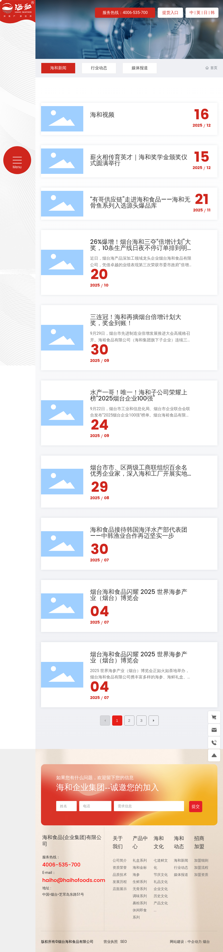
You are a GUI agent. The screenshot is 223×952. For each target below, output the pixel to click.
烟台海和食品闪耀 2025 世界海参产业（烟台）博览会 (138, 595)
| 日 (205, 12)
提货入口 (170, 12)
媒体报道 (140, 67)
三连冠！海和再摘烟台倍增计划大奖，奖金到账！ (135, 320)
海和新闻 (58, 67)
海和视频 (102, 115)
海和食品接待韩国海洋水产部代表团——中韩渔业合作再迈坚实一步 (138, 533)
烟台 (206, 942)
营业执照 (111, 942)
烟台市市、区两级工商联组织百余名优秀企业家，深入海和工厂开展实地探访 (138, 474)
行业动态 (99, 67)
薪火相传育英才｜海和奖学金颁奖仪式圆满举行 (138, 160)
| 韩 (212, 12)
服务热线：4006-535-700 (125, 12)
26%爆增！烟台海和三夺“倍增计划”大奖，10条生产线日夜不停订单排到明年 (140, 248)
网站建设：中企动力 (186, 942)
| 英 (198, 12)
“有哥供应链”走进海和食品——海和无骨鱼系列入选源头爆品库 (140, 203)
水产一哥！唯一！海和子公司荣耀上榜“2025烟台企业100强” (138, 396)
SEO (123, 942)
